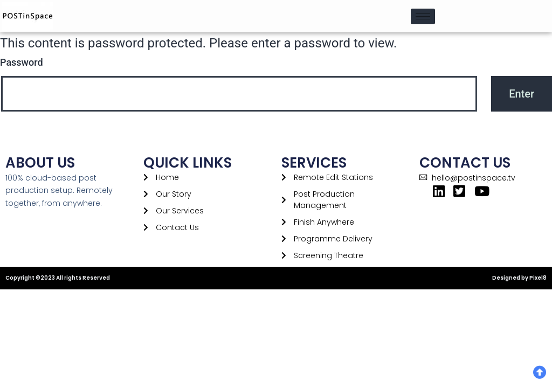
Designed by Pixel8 (519, 278)
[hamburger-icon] (423, 16)
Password (21, 62)
